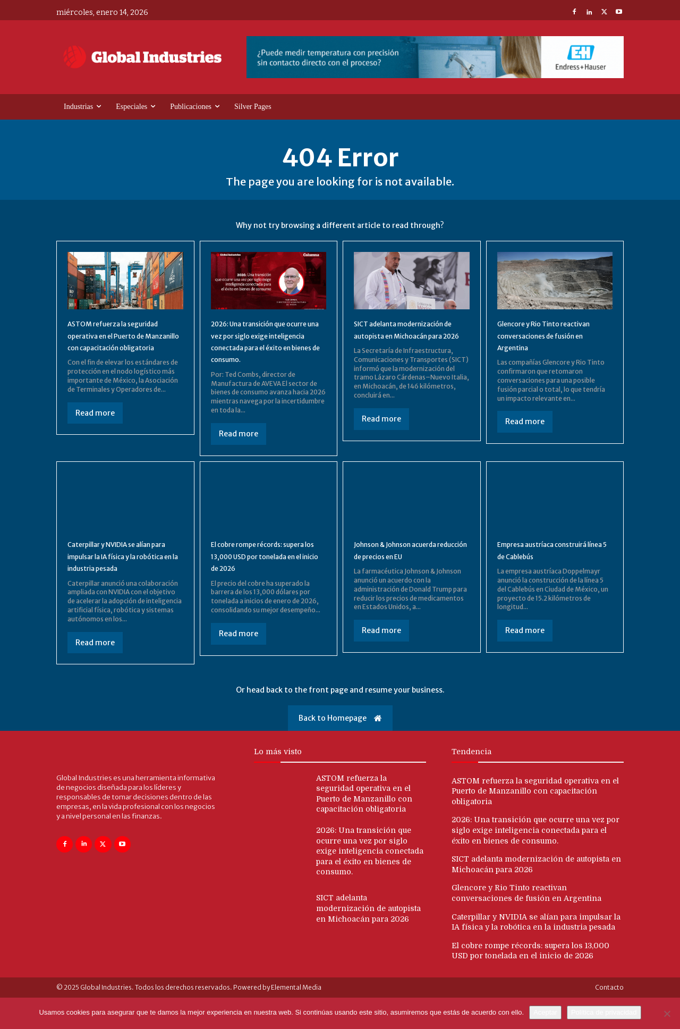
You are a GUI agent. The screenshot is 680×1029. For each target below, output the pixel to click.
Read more (95, 432)
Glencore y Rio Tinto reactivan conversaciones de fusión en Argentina (553, 342)
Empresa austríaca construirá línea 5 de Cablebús (537, 575)
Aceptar (545, 1012)
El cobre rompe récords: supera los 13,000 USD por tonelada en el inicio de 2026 (267, 575)
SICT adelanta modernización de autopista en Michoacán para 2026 (409, 342)
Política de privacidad (604, 1012)
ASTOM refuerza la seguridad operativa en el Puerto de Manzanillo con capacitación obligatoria (535, 822)
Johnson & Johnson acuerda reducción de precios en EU (408, 569)
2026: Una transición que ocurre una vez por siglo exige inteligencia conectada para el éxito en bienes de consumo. (267, 354)
